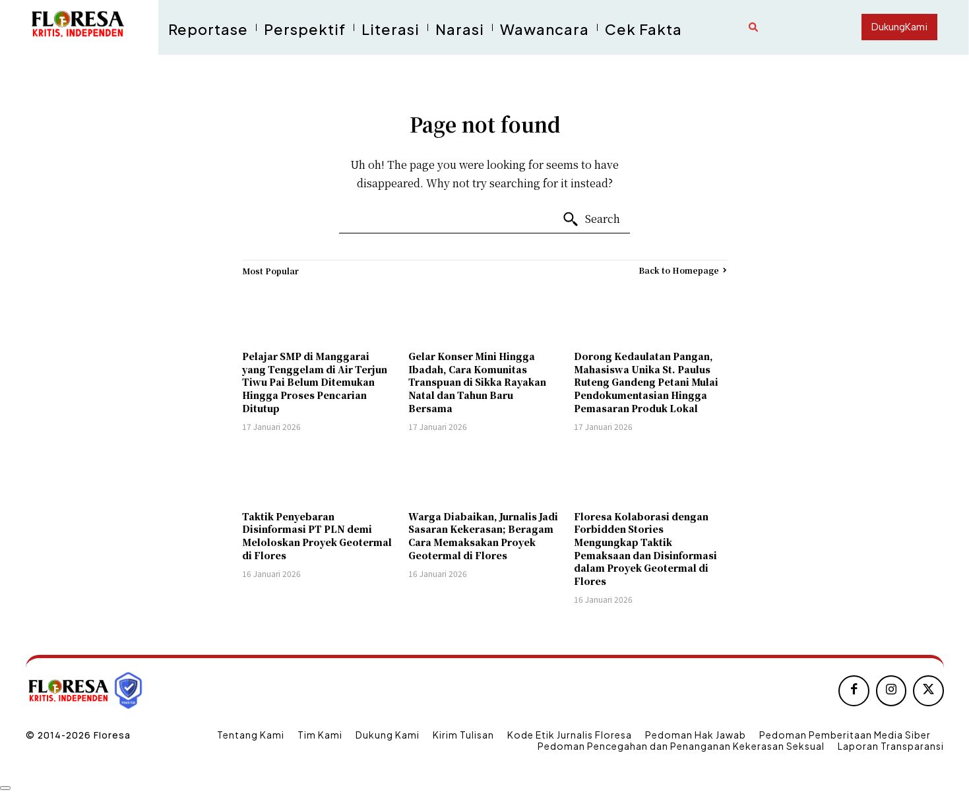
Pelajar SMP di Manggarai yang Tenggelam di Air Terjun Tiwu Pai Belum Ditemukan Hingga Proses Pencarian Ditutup (314, 382)
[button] (753, 27)
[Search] (591, 219)
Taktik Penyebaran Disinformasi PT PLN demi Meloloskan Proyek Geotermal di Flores (317, 536)
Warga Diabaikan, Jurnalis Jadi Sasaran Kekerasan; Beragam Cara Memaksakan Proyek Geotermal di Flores (483, 536)
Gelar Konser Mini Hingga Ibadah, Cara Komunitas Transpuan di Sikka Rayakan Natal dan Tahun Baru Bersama (477, 382)
